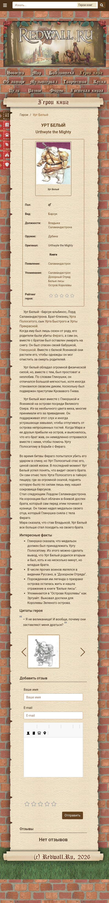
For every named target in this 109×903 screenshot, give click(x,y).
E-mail (28, 708)
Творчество (74, 81)
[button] (28, 726)
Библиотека (61, 73)
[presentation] (53, 788)
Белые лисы (56, 281)
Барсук (52, 213)
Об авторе (14, 81)
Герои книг (90, 73)
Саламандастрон (59, 263)
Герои (24, 115)
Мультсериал (43, 81)
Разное (35, 90)
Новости (15, 73)
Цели (14, 90)
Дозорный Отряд (59, 276)
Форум (56, 90)
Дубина (53, 236)
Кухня (99, 81)
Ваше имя (31, 689)
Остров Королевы (60, 285)
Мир (36, 73)
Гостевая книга (86, 90)
